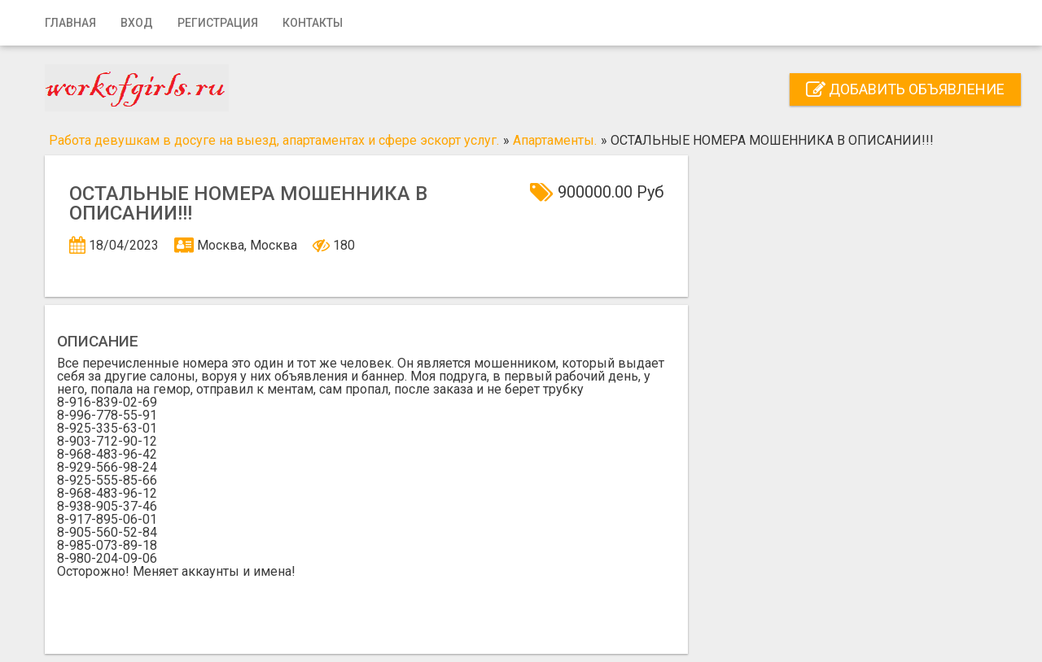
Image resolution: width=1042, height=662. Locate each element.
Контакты (312, 22)
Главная (70, 22)
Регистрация (217, 22)
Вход (136, 22)
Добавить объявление (905, 89)
